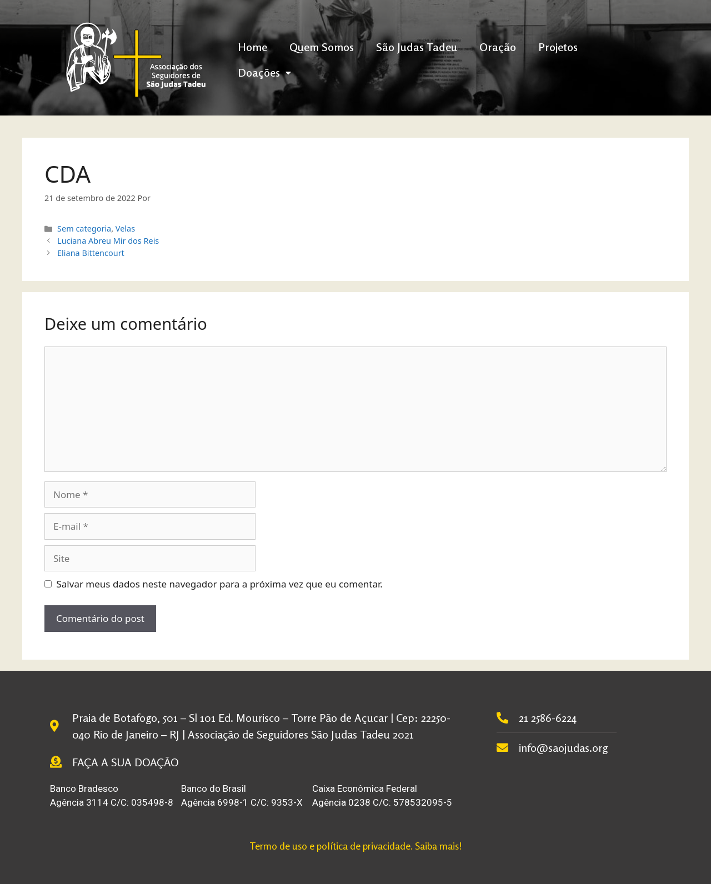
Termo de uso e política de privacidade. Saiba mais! (355, 846)
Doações (264, 72)
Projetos (558, 47)
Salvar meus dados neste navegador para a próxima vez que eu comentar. (220, 583)
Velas (125, 228)
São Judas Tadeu (416, 47)
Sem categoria (84, 228)
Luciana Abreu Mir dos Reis (108, 240)
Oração (497, 47)
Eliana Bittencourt (90, 253)
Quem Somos (321, 47)
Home (252, 47)
